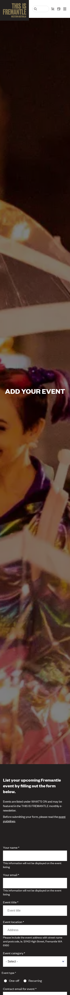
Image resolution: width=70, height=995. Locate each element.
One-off (14, 980)
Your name (10, 847)
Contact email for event (19, 989)
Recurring (35, 980)
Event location (12, 922)
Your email (10, 875)
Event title (10, 902)
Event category (13, 953)
